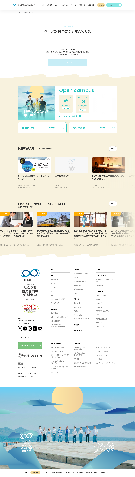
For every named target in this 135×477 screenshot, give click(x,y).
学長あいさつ (78, 279)
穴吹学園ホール (105, 473)
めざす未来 (54, 315)
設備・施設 (77, 305)
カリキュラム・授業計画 (58, 301)
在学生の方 (80, 473)
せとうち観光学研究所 (57, 353)
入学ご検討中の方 (69, 473)
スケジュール (78, 309)
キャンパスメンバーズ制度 (81, 321)
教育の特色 (77, 287)
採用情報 (76, 361)
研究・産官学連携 (57, 473)
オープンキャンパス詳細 (68, 118)
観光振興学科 (55, 281)
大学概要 (76, 271)
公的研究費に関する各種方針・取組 (59, 370)
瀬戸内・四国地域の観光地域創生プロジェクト (60, 358)
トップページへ (67, 62)
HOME (53, 271)
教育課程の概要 (79, 291)
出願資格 (99, 301)
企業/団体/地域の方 (92, 473)
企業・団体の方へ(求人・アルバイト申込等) (58, 328)
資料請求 (101, 5)
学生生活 (76, 301)
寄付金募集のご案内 (80, 369)
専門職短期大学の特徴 (81, 275)
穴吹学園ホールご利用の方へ (105, 365)
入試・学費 (99, 293)
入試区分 (99, 305)
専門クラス (54, 285)
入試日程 (99, 309)
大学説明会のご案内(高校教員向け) (80, 350)
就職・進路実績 (55, 323)
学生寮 (76, 313)
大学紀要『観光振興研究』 (59, 349)
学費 (97, 317)
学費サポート (100, 325)
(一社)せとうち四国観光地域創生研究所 (59, 364)
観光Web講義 (55, 375)
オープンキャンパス (113, 5)
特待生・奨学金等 (101, 321)
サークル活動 (78, 317)
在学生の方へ (100, 361)
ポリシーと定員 (101, 297)
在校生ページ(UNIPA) (103, 349)
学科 (52, 278)
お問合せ (35, 473)
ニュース (99, 271)
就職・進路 (54, 311)
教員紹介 (53, 289)
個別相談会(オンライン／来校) (104, 282)
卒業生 (53, 297)
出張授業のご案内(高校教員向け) (79, 356)
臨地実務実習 (55, 305)
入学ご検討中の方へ (102, 357)
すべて (113, 150)
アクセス (76, 295)
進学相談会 (100, 287)
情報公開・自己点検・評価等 (82, 365)
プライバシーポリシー (103, 353)
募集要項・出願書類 (102, 313)
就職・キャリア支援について (59, 319)
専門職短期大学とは (80, 283)
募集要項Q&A (100, 329)
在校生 (53, 293)
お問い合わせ (30, 339)
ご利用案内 (46, 473)
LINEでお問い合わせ (30, 347)
